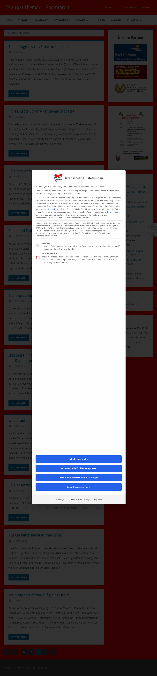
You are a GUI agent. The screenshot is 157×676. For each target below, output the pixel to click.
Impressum (99, 458)
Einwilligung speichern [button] (78, 445)
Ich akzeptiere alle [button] (78, 417)
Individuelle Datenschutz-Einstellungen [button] (78, 436)
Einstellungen (59, 458)
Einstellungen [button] (113, 170)
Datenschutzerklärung (57, 168)
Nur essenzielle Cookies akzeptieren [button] (79, 426)
